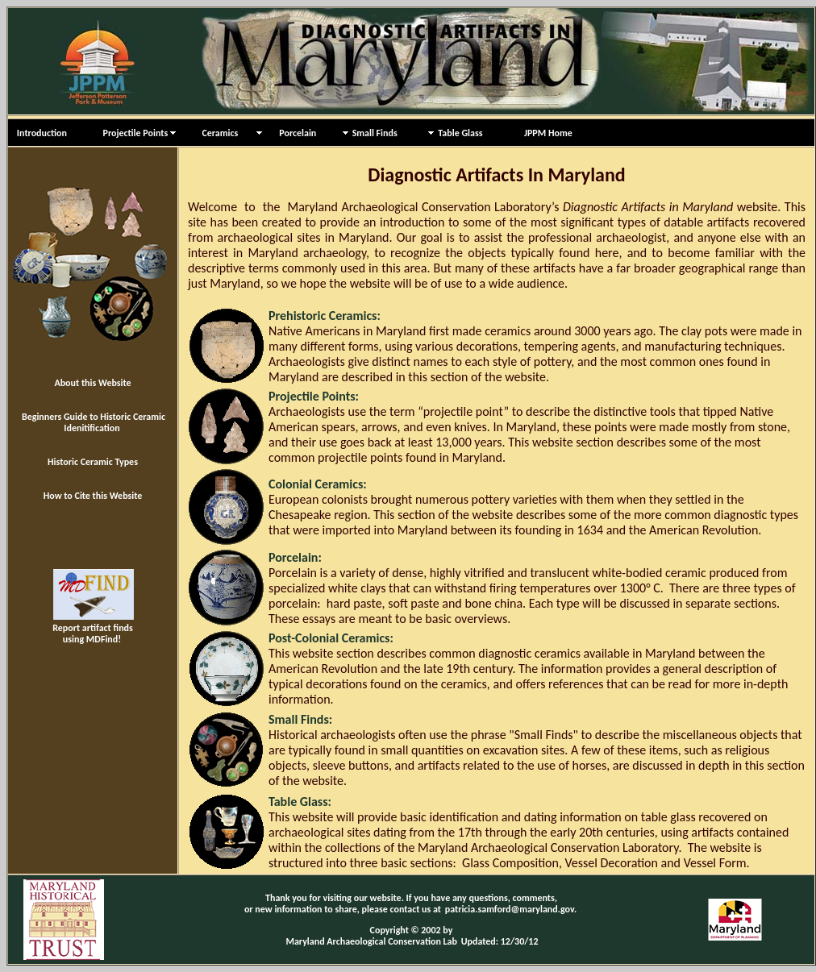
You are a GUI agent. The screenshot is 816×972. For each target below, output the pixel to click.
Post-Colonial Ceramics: (331, 638)
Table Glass (460, 133)
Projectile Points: (314, 396)
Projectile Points (131, 133)
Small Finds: (300, 719)
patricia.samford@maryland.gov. (511, 909)
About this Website (92, 382)
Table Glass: (300, 801)
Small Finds (375, 133)
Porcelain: (295, 557)
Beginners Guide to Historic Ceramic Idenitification (93, 422)
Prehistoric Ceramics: (325, 315)
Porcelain (291, 133)
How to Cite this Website (93, 495)
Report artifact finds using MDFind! (93, 627)
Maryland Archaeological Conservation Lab (371, 941)
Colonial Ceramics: (318, 484)
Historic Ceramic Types (93, 461)
